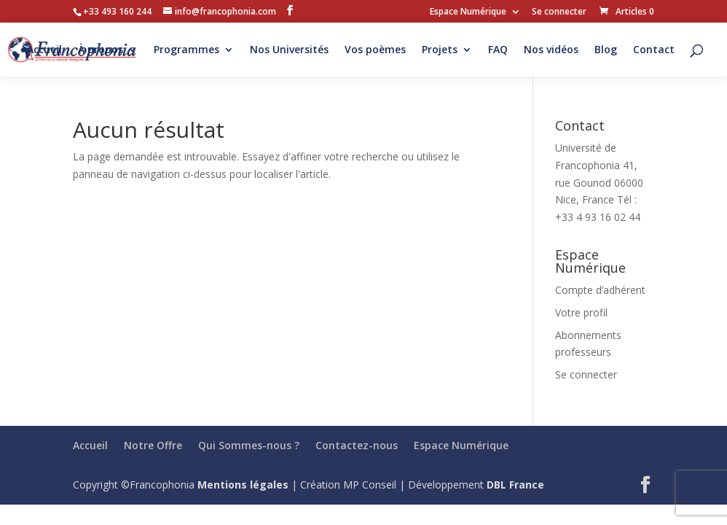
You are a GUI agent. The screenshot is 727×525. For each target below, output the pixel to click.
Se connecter (559, 12)
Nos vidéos (551, 50)
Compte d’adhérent (600, 290)
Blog (605, 50)
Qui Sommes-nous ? (248, 445)
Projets (439, 50)
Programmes (186, 50)
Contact (654, 50)
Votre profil (581, 312)
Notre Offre (153, 445)
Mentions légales (242, 484)
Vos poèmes (375, 50)
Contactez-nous (356, 445)
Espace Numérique (468, 12)
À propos (100, 50)
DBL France (515, 484)
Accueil (44, 50)
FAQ (498, 50)
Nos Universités (289, 50)
